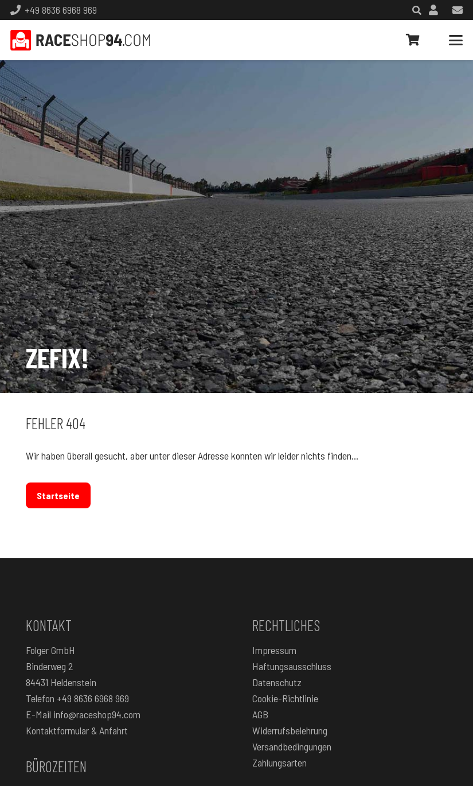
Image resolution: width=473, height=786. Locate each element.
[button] (456, 40)
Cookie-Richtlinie (285, 698)
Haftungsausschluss (291, 666)
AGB (260, 714)
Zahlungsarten (279, 762)
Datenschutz (277, 682)
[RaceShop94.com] (80, 40)
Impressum (274, 650)
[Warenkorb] (413, 40)
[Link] (433, 9)
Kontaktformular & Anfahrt (77, 730)
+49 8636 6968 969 (93, 698)
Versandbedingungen (291, 746)
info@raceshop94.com (96, 714)
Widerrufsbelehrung (289, 730)
